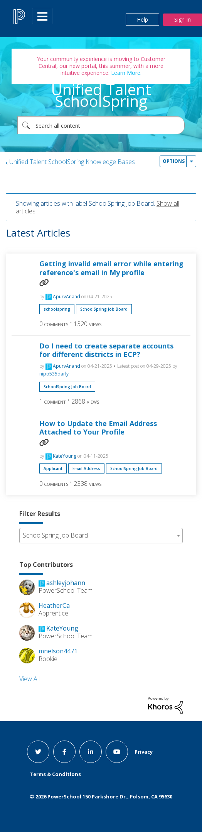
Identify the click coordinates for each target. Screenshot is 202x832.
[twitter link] (38, 752)
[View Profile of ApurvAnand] (66, 296)
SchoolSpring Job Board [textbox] (55, 535)
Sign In (182, 19)
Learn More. (125, 72)
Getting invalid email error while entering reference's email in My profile (111, 268)
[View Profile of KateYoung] (64, 456)
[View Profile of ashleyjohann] (65, 582)
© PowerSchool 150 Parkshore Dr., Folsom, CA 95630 (101, 796)
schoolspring (57, 309)
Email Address (86, 468)
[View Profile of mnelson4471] (58, 651)
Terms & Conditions (55, 774)
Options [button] (174, 161)
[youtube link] (117, 752)
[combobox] (101, 125)
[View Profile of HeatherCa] (54, 605)
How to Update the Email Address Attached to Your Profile (98, 427)
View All (29, 679)
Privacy (144, 751)
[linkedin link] (90, 752)
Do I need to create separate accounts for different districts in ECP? (106, 350)
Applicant (53, 468)
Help (142, 19)
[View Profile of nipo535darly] (54, 373)
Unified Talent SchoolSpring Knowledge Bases (72, 161)
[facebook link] (64, 752)
